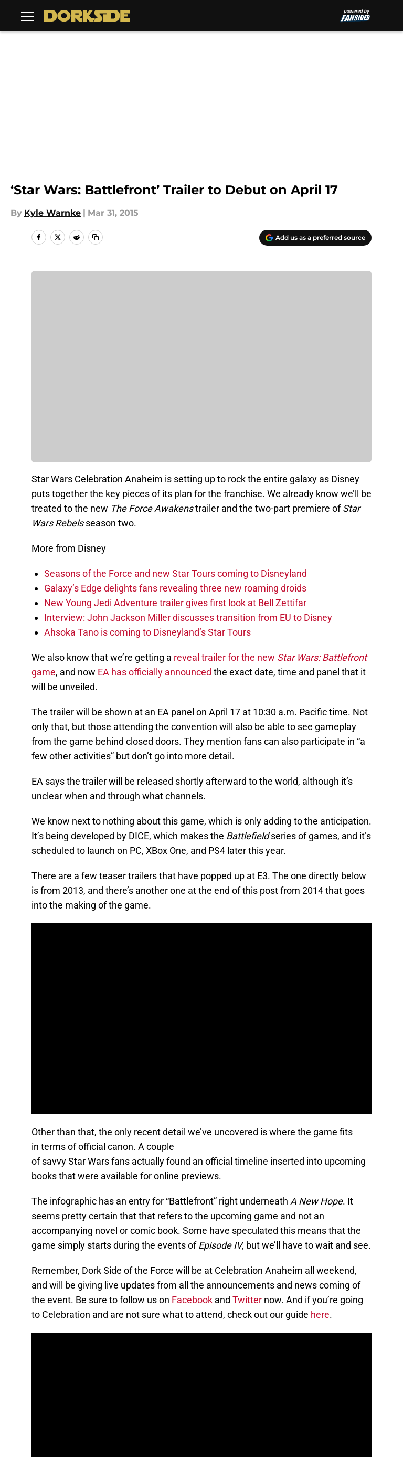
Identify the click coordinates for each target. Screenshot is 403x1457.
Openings (133, 1322)
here (320, 1112)
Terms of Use (343, 1342)
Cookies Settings (62, 1381)
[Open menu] (27, 15)
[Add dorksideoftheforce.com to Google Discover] (315, 238)
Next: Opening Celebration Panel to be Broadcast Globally (150, 1138)
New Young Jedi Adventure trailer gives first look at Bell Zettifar (175, 602)
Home (43, 1249)
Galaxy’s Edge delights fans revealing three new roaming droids (175, 588)
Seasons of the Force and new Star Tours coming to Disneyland (175, 573)
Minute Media (78, 1409)
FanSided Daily (58, 1342)
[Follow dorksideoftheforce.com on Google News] (338, 1172)
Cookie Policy (54, 1361)
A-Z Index (335, 1361)
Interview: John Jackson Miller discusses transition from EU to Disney (188, 617)
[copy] (95, 237)
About (39, 1322)
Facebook (192, 1098)
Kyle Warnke (52, 213)
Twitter (247, 1098)
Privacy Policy (228, 1342)
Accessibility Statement (249, 1361)
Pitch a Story (140, 1342)
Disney (79, 1249)
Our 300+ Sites (345, 1322)
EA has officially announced (154, 672)
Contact (216, 1322)
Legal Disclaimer (148, 1361)
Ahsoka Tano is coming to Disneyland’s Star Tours (147, 632)
